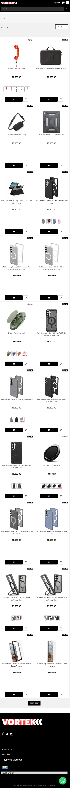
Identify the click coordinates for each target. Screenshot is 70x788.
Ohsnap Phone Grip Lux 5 (16, 333)
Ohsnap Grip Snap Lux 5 (52, 465)
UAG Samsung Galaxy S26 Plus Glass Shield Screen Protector (17, 665)
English (11, 773)
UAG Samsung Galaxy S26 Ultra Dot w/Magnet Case (52, 202)
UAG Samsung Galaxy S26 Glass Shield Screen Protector (51, 665)
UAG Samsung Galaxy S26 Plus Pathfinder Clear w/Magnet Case (51, 334)
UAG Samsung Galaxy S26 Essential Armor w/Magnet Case (51, 400)
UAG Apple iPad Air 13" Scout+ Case (51, 135)
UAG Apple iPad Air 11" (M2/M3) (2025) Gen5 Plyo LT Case (16, 202)
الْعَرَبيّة (4, 773)
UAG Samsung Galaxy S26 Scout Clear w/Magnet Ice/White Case (52, 268)
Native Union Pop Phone (16, 68)
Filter (4, 27)
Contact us (6, 754)
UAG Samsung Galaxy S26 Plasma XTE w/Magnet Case (17, 598)
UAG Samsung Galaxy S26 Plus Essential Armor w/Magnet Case (17, 532)
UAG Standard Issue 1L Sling (16, 135)
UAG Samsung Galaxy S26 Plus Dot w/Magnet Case (51, 532)
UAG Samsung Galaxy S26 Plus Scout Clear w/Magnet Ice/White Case (16, 268)
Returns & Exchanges (10, 749)
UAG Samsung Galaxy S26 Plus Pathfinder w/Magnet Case (16, 466)
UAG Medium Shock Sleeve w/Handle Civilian (51, 68)
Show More (34, 703)
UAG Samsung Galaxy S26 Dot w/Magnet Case (17, 399)
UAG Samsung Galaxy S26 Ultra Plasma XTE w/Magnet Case (52, 598)
